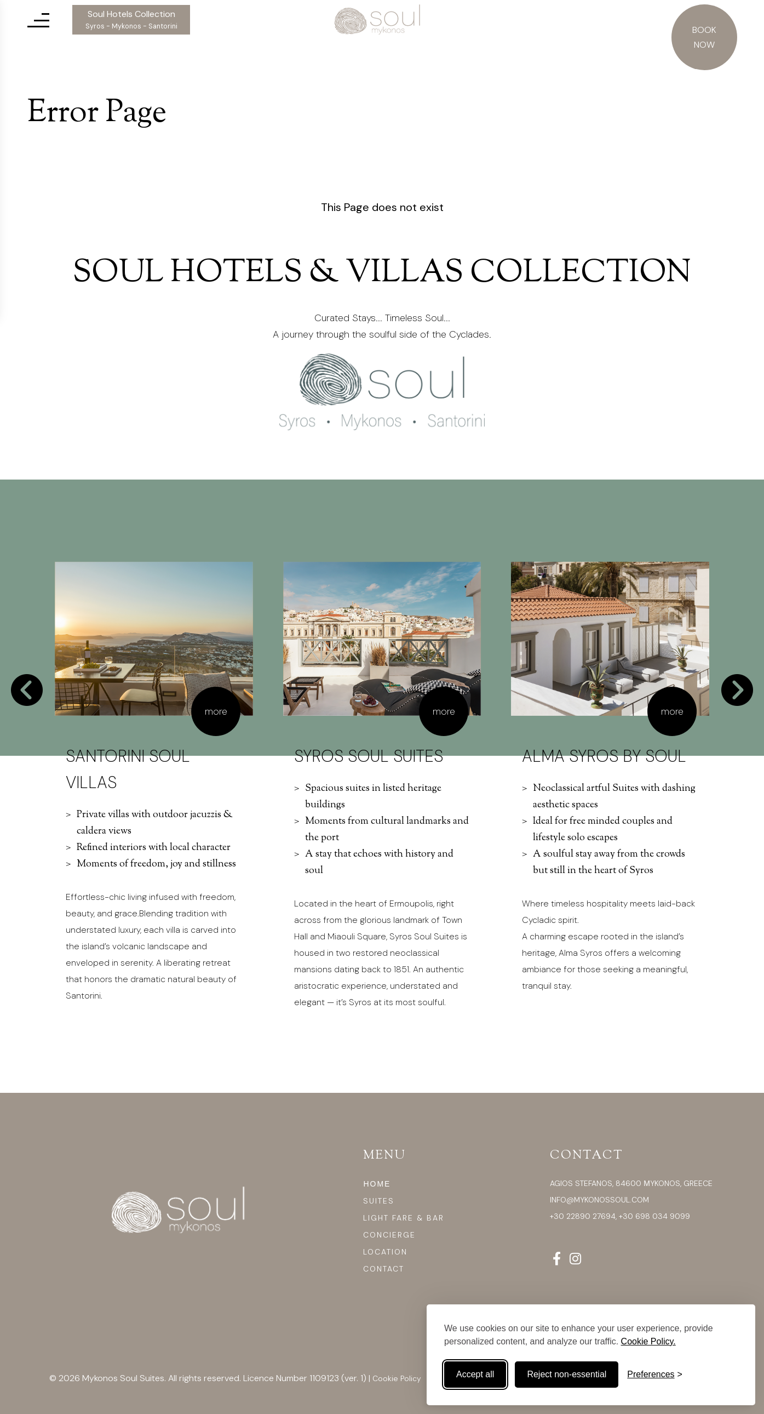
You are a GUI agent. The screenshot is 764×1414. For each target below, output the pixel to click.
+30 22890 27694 (583, 1216)
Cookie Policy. (648, 1341)
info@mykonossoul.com (599, 1200)
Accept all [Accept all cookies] (475, 1374)
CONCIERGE (389, 1235)
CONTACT (383, 1269)
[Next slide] (737, 690)
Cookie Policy (396, 1378)
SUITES (378, 1201)
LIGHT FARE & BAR (403, 1218)
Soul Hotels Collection (131, 19)
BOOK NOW (704, 37)
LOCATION (385, 1252)
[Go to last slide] (27, 690)
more (216, 711)
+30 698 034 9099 (654, 1216)
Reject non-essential (566, 1374)
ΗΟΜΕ (376, 1184)
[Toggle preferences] (654, 1374)
